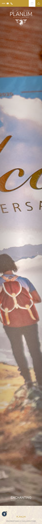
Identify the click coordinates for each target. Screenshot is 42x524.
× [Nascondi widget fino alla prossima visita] (6, 512)
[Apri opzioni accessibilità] (4, 514)
